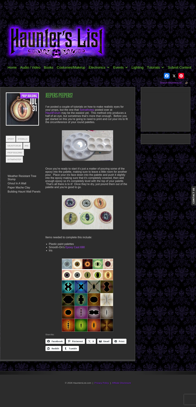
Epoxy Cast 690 (75, 247)
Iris (26, 146)
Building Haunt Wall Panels (24, 191)
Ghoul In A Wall (17, 183)
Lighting (138, 67)
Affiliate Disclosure (121, 383)
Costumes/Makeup (71, 67)
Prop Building (29, 96)
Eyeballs (22, 139)
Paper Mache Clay (19, 187)
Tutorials (155, 67)
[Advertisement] (167, 111)
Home (12, 67)
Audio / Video (30, 67)
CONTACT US (193, 196)
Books (48, 67)
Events (120, 67)
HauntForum (14, 146)
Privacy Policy (101, 383)
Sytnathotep (14, 159)
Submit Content (179, 67)
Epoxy (11, 139)
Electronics (99, 67)
